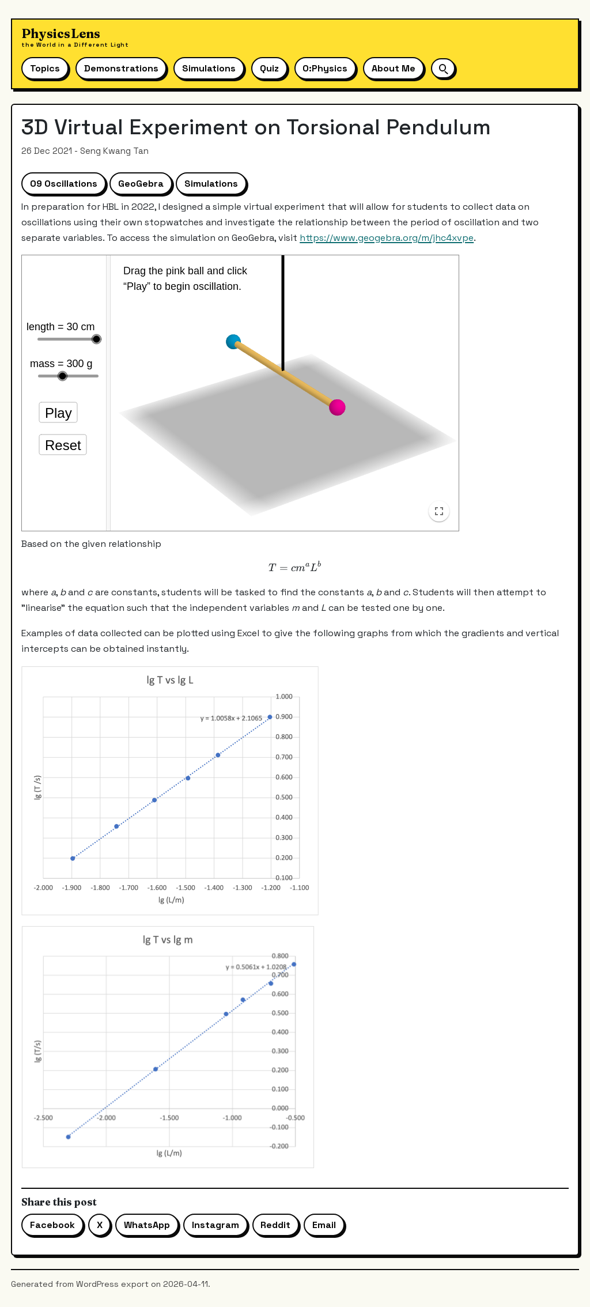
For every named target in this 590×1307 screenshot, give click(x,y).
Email (324, 1225)
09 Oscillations (63, 183)
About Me (393, 68)
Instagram (215, 1225)
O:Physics (324, 68)
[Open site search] (443, 68)
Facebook (52, 1225)
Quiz (269, 68)
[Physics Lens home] (75, 38)
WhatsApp (147, 1225)
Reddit (275, 1225)
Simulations (209, 68)
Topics (45, 68)
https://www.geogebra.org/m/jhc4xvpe (387, 238)
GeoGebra (141, 183)
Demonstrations (121, 68)
